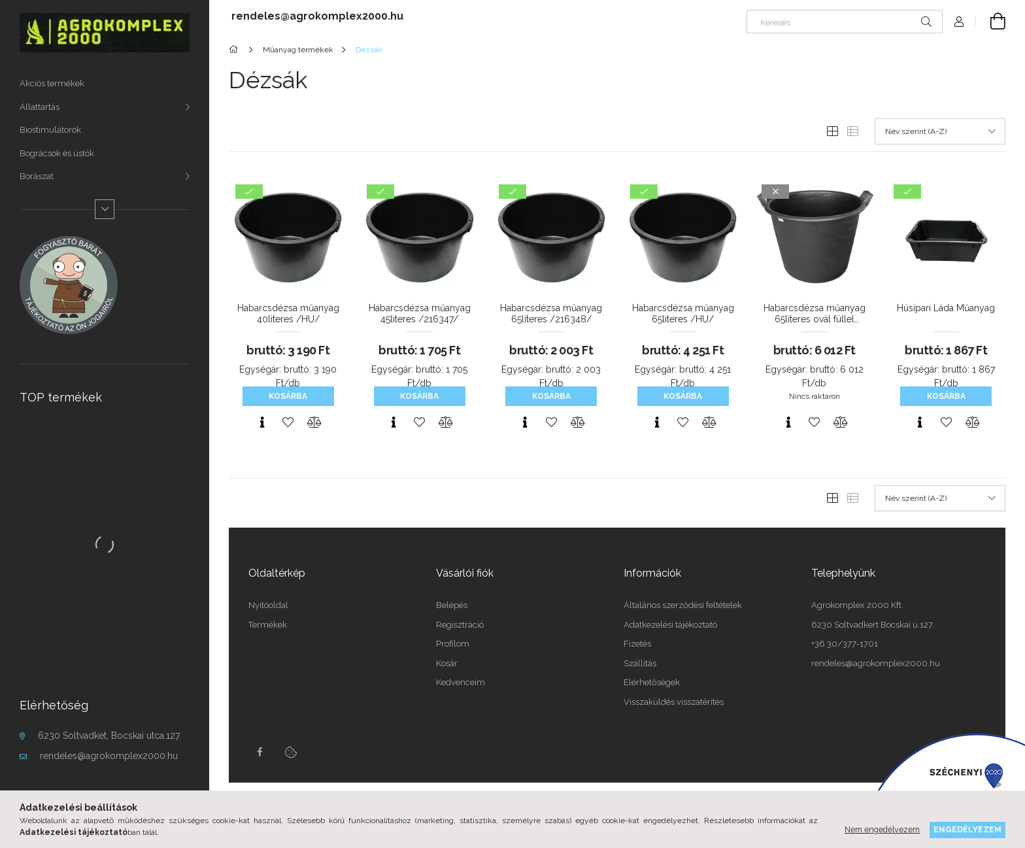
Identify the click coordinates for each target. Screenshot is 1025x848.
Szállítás (640, 663)
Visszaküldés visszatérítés (674, 702)
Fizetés (637, 644)
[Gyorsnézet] (262, 422)
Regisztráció (460, 625)
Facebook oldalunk (259, 752)
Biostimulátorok (50, 130)
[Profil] (959, 21)
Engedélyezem (967, 829)
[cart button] (990, 21)
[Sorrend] (940, 131)
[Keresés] (845, 21)
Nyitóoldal (268, 605)
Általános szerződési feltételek (683, 605)
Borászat (37, 176)
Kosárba (288, 396)
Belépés (451, 605)
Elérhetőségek (652, 682)
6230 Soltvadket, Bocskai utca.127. (109, 735)
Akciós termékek (52, 83)
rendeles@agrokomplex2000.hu (109, 756)
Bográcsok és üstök (57, 153)
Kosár (447, 663)
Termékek (267, 625)
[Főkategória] (236, 49)
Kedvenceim (460, 682)
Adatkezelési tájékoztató (670, 625)
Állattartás (39, 107)
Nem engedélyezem (882, 829)
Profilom (452, 644)
